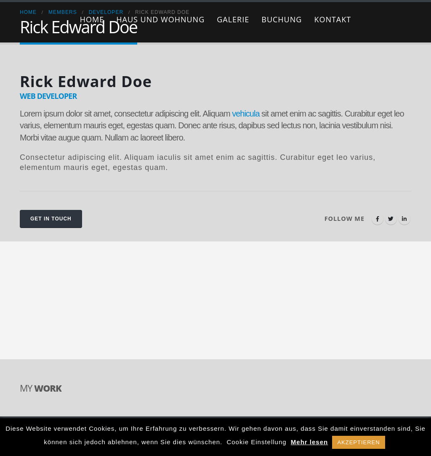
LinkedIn (404, 219)
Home (92, 19)
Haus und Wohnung (160, 19)
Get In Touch (51, 219)
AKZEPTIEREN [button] (358, 442)
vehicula (245, 113)
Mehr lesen (309, 441)
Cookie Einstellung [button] (256, 441)
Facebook (377, 219)
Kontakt (332, 19)
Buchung (281, 19)
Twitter (391, 219)
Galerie (233, 19)
